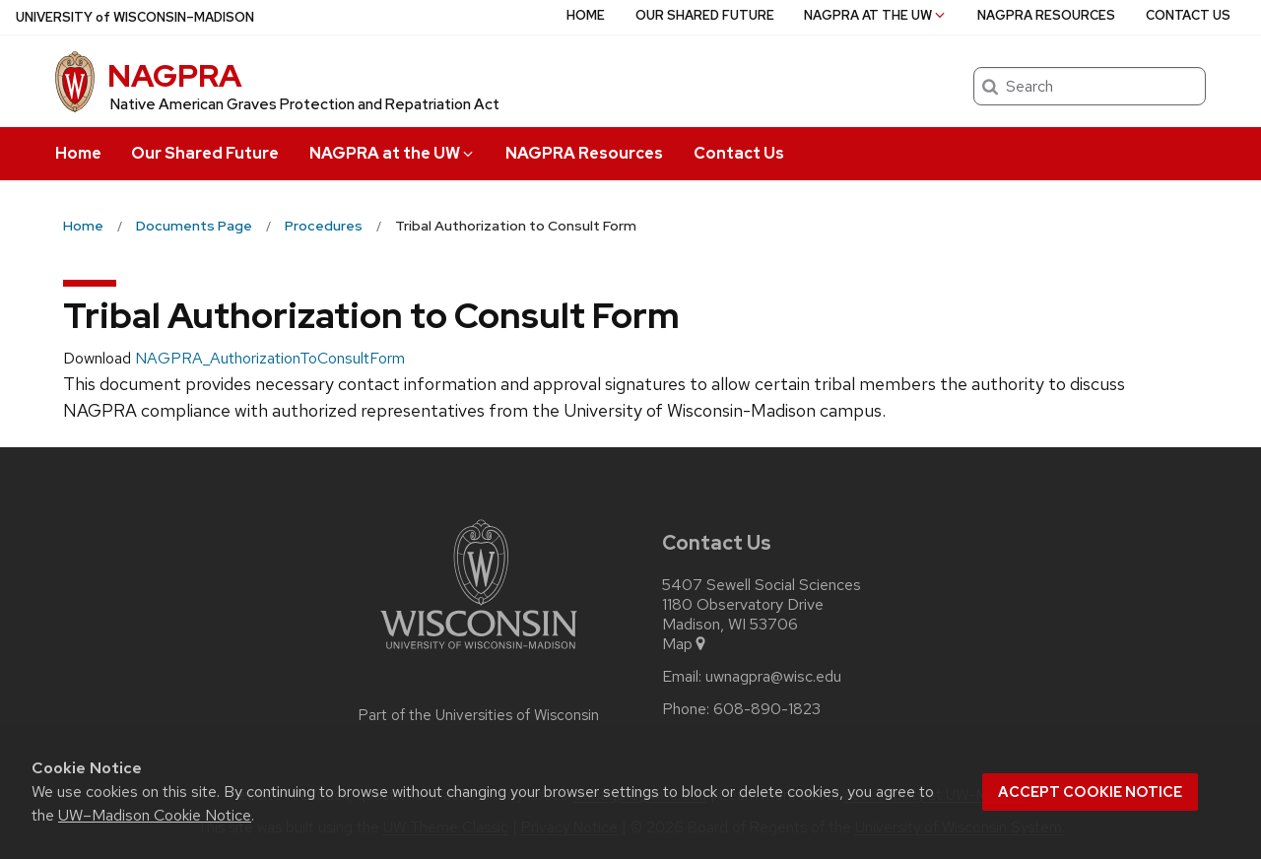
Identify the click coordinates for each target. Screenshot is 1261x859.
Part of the (479, 715)
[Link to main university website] (478, 652)
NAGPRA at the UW (392, 153)
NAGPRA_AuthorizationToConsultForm (270, 358)
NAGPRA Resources (584, 153)
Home (78, 153)
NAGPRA (174, 75)
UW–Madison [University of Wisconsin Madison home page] (135, 17)
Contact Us (739, 153)
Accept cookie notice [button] (1090, 792)
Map (685, 644)
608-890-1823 (767, 709)
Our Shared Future (205, 153)
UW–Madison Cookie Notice (154, 815)
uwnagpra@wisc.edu (773, 677)
